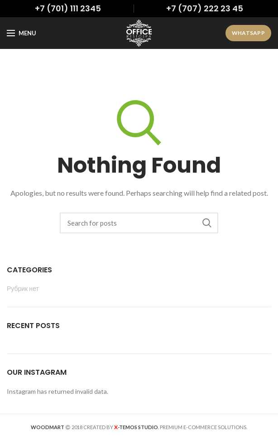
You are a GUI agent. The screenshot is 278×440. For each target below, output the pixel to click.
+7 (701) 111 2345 (68, 8)
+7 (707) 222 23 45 (204, 8)
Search (207, 223)
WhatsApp (248, 32)
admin (175, 65)
